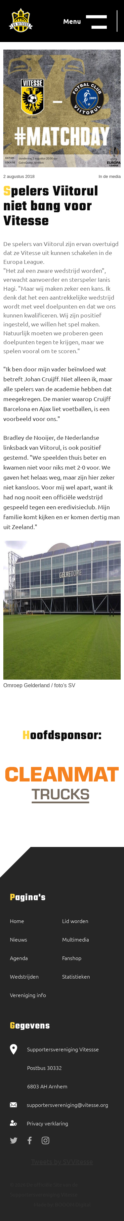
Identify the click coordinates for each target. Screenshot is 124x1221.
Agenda (19, 957)
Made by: (44, 1204)
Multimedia (75, 939)
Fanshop (71, 957)
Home (17, 920)
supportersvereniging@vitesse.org (67, 1104)
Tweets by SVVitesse (62, 1161)
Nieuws (18, 939)
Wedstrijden (24, 976)
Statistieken (76, 976)
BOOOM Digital (72, 1204)
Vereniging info (28, 994)
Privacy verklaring (47, 1123)
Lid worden (75, 920)
